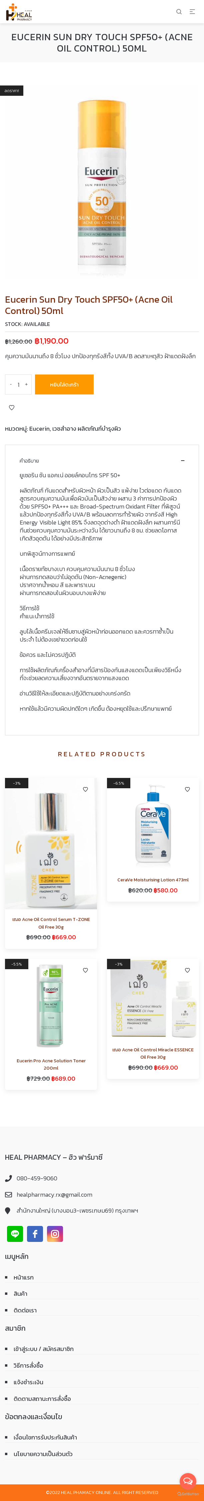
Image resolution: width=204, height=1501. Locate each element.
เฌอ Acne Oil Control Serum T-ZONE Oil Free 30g (51, 923)
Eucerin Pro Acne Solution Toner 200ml (51, 1064)
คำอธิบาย (29, 461)
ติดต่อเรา (25, 1310)
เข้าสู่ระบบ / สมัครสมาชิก (44, 1348)
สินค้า (20, 1293)
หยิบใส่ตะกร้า (64, 384)
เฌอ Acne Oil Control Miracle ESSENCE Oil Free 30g (153, 1053)
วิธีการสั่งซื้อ (28, 1365)
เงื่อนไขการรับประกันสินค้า (45, 1437)
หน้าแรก (24, 1277)
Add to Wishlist (11, 408)
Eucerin (39, 428)
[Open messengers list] (188, 1481)
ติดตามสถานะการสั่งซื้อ (42, 1398)
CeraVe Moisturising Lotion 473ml (153, 879)
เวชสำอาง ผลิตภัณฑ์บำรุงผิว (86, 428)
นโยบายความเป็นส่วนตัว (43, 1453)
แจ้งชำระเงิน (28, 1382)
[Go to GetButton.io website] (188, 1494)
